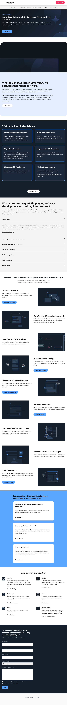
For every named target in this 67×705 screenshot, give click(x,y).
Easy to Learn (6, 265)
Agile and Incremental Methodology (12, 244)
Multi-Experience (7, 260)
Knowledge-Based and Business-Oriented (13, 239)
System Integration (7, 255)
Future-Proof (6, 219)
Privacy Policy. (15, 683)
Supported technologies (8, 232)
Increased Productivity (8, 249)
